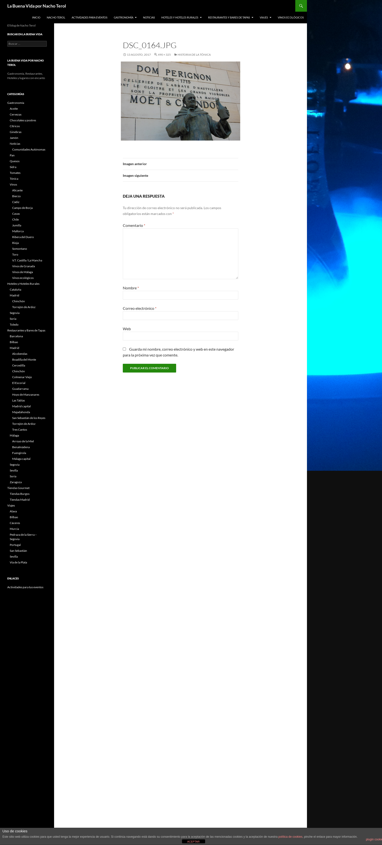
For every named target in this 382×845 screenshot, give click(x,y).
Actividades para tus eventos (25, 587)
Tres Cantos (19, 429)
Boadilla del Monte (24, 359)
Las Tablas (18, 400)
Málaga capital (21, 459)
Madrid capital (21, 406)
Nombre (131, 287)
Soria (13, 318)
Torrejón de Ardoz (24, 307)
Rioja (15, 243)
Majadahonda (21, 412)
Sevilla (14, 470)
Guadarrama (20, 389)
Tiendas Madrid (20, 499)
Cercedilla (18, 365)
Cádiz (15, 202)
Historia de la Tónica (194, 54)
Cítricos (15, 126)
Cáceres (15, 523)
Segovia (14, 313)
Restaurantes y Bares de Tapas (229, 17)
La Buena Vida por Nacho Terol (36, 6)
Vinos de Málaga (22, 272)
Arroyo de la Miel (23, 441)
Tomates (15, 173)
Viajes (264, 17)
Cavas (16, 213)
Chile (15, 219)
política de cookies (290, 836)
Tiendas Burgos (19, 494)
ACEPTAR (193, 841)
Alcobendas (19, 354)
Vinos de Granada (23, 266)
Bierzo (16, 196)
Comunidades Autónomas (28, 149)
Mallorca (18, 231)
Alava (13, 511)
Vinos (13, 184)
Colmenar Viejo (22, 377)
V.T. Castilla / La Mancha (27, 260)
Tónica (14, 178)
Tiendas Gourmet (18, 488)
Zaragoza (16, 482)
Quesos (14, 161)
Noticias (149, 17)
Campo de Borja (22, 208)
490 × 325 (164, 54)
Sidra (13, 167)
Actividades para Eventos (89, 17)
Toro (15, 254)
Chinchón (18, 301)
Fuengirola (19, 453)
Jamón (14, 138)
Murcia (14, 529)
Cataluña (15, 289)
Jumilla (16, 225)
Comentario (134, 225)
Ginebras (15, 132)
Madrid (14, 295)
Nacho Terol (56, 17)
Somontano (19, 248)
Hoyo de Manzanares (25, 394)
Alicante (17, 190)
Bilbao (14, 342)
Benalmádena (21, 447)
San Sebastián (18, 550)
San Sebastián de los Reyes (28, 418)
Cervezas (15, 114)
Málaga (14, 435)
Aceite (14, 108)
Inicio (36, 17)
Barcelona (16, 336)
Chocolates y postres (23, 120)
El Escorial (18, 383)
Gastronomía (123, 17)
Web (127, 328)
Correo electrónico (139, 308)
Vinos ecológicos (291, 17)
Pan (12, 155)
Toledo (14, 324)
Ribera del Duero (23, 237)
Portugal (15, 545)
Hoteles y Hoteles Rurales (179, 17)
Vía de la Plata (18, 562)
